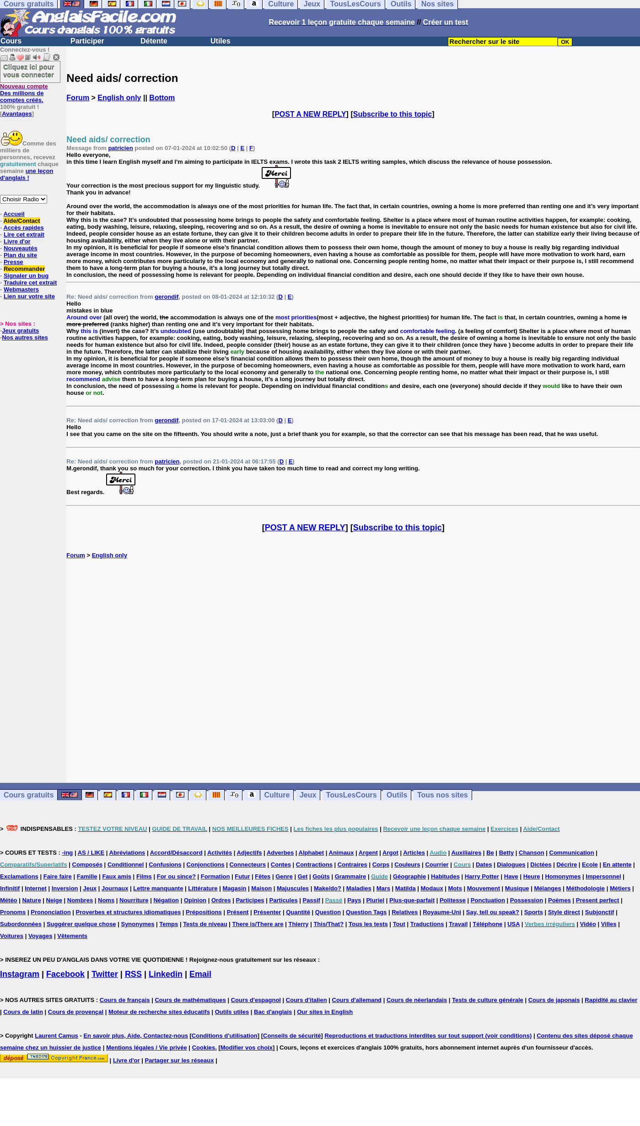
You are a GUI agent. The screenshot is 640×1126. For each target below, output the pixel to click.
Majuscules (293, 888)
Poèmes (559, 900)
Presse (13, 262)
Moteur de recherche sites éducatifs (159, 1011)
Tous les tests (368, 924)
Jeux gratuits (20, 330)
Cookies (203, 1047)
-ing (67, 852)
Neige (54, 900)
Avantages (17, 113)
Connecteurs (247, 864)
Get (303, 876)
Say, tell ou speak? (492, 912)
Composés (87, 864)
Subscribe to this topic (392, 114)
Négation (166, 900)
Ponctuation (488, 900)
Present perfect (597, 900)
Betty (506, 852)
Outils (397, 795)
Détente (153, 41)
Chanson (531, 852)
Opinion (195, 900)
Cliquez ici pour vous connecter (28, 70)
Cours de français (125, 1000)
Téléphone (487, 924)
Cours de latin (23, 1011)
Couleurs (407, 864)
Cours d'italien (306, 1000)
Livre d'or (17, 241)
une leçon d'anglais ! (26, 174)
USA (513, 924)
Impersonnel (603, 876)
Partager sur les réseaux (179, 1060)
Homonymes (563, 876)
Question (328, 912)
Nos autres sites (25, 337)
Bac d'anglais (273, 1011)
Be (490, 852)
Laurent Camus (56, 1035)
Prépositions (204, 912)
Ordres (221, 900)
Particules (283, 900)
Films (144, 876)
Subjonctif (599, 912)
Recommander (24, 268)
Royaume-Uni (442, 912)
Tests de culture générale (487, 1000)
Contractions (314, 864)
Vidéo (588, 924)
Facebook (65, 974)
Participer (87, 41)
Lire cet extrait (24, 234)
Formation (215, 876)
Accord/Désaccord (176, 852)
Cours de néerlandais (417, 1000)
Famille (87, 876)
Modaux (432, 888)
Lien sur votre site (29, 296)
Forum (77, 98)
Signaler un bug (26, 275)
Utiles (220, 41)
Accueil (13, 213)
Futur (242, 876)
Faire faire (57, 876)
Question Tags (366, 912)
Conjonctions (206, 864)
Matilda (405, 888)
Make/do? (327, 888)
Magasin (234, 888)
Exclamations (19, 876)
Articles (414, 852)
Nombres (80, 900)
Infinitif (10, 888)
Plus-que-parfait (412, 900)
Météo (8, 900)
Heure (531, 876)
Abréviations (127, 852)
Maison (261, 888)
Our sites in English (325, 1011)
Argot (390, 852)
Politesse (453, 900)
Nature (31, 900)
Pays (354, 900)
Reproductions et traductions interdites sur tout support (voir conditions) (428, 1035)
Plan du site (20, 255)
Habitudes (445, 876)
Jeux (308, 795)
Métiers (620, 888)
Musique (517, 888)
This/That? (328, 924)
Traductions (427, 924)
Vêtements (72, 935)
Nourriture (134, 900)
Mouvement (483, 888)
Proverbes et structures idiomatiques (128, 912)
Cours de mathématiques (190, 1000)
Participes (250, 900)
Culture (277, 795)
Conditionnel (126, 864)
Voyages (40, 935)
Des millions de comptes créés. (24, 93)
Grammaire (350, 876)
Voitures (11, 935)
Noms (106, 900)
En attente (617, 864)
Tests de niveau (205, 924)
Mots (455, 888)
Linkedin (166, 974)
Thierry (298, 924)
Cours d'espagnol (256, 1000)
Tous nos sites (442, 795)
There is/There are (258, 924)
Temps (168, 924)
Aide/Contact (21, 220)
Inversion (65, 888)
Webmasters (21, 289)
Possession (526, 900)
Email (200, 974)
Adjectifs (249, 852)
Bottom (162, 98)
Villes (609, 924)
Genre (284, 876)
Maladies (358, 888)
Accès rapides (23, 227)
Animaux (341, 852)
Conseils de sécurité (292, 1035)
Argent (368, 852)
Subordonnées (21, 924)
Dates (484, 864)
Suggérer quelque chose (81, 924)
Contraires (352, 864)
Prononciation (50, 912)
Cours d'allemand (357, 1000)
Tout (399, 924)
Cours (11, 41)
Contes (281, 864)
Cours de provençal (75, 1011)
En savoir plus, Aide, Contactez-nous (135, 1035)
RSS (133, 974)
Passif (311, 900)
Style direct (564, 912)
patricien (120, 148)
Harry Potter (482, 876)
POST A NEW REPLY (310, 114)
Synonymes (137, 924)
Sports (533, 912)
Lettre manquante (158, 888)
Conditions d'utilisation (225, 1035)
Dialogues (511, 864)
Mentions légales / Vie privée (146, 1047)
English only (119, 98)
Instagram (19, 974)
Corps (381, 864)
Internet (36, 888)
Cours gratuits (29, 795)
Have (511, 876)
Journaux (115, 888)
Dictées (540, 864)
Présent (238, 912)
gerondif (166, 296)
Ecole (590, 864)
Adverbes (280, 852)
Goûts (321, 876)
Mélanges (547, 888)
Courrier (436, 864)
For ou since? (176, 876)
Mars (383, 888)
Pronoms (13, 912)
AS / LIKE (91, 852)
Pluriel (375, 900)
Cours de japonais (554, 1000)
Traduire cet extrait (30, 282)
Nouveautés (21, 248)
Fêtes (262, 876)
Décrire (566, 864)
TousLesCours (351, 795)
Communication (571, 852)
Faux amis (116, 876)
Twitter (104, 974)
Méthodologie (585, 888)
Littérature (202, 888)
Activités (219, 852)
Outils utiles (232, 1011)
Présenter (267, 912)
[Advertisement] (353, 671)
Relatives (405, 912)
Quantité (298, 912)
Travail (458, 924)
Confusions (165, 864)
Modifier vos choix (247, 1047)
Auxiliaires (466, 852)
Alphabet (311, 852)
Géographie (409, 876)
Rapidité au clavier (611, 1000)
